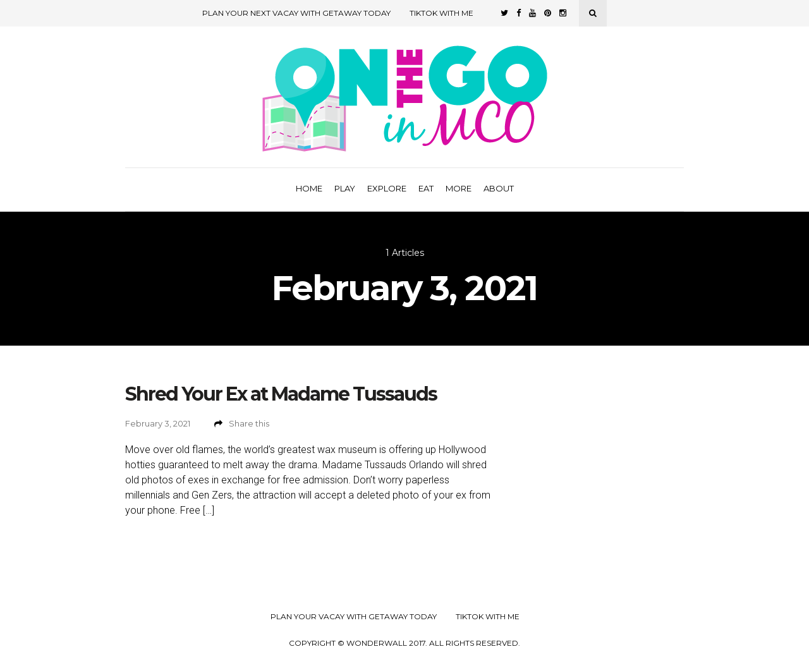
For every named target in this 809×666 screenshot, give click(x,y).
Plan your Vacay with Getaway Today (354, 617)
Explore (386, 188)
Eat (426, 188)
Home (309, 188)
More (458, 188)
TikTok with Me (441, 13)
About (499, 188)
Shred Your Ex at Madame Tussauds (281, 394)
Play (344, 188)
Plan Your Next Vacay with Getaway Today (296, 13)
